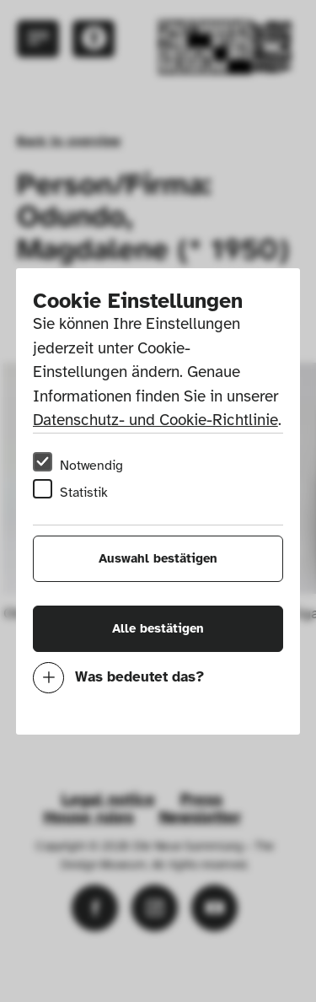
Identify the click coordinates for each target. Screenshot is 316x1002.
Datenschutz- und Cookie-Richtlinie (155, 420)
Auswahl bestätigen (158, 558)
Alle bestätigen (158, 628)
